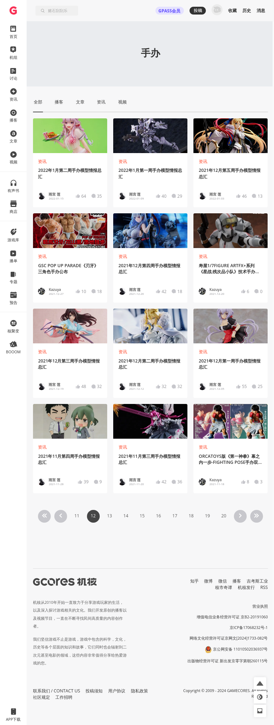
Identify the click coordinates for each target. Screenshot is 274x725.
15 (141, 516)
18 (190, 516)
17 (174, 516)
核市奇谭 (223, 587)
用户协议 (116, 691)
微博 (208, 581)
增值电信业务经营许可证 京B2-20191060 (232, 616)
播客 (236, 581)
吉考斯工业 (257, 581)
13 (109, 516)
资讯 (42, 161)
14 (125, 516)
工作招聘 (63, 697)
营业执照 (260, 606)
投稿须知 (94, 691)
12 (93, 516)
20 (223, 516)
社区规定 (41, 697)
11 (76, 516)
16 (158, 516)
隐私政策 (139, 691)
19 (207, 516)
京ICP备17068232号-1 (249, 627)
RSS (264, 587)
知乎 (194, 581)
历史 (246, 10)
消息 (261, 10)
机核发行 (246, 587)
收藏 (232, 10)
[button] (260, 683)
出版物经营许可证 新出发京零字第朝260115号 (227, 660)
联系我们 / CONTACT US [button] (56, 691)
